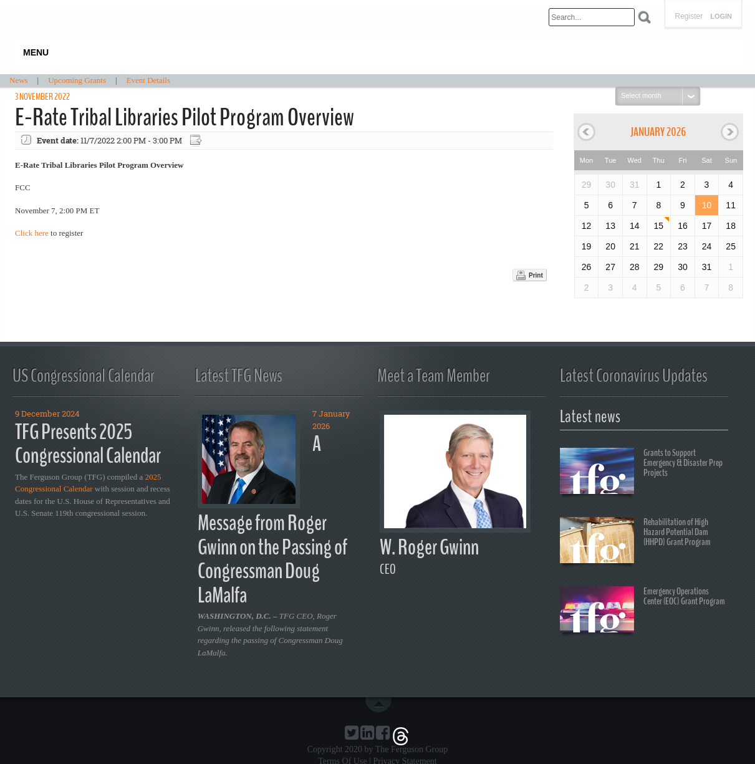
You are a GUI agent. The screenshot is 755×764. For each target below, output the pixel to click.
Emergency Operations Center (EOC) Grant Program (642, 611)
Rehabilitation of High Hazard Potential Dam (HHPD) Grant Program (635, 542)
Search (644, 17)
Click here (32, 233)
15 (659, 226)
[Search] (592, 17)
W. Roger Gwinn (429, 547)
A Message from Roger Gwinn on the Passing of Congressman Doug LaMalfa (272, 519)
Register (689, 16)
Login (721, 16)
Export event (197, 141)
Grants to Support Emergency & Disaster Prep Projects (641, 473)
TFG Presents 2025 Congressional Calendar (88, 444)
